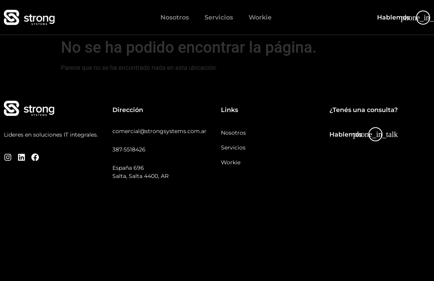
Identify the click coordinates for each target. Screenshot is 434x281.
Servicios (219, 17)
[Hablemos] (423, 18)
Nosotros (174, 17)
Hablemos (393, 17)
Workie (260, 17)
